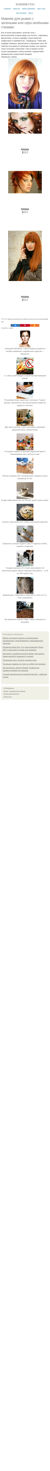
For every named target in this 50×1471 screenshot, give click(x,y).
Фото (30, 13)
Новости (16, 9)
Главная (7, 9)
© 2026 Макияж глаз (8, 688)
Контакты (5, 691)
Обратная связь (7, 696)
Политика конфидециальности (11, 694)
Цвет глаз (41, 9)
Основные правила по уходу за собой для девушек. (24, 664)
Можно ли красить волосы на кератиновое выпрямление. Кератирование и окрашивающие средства (23, 640)
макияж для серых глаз (29, 319)
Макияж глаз (25, 4)
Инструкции (21, 13)
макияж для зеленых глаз (15, 319)
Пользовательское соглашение (17, 691)
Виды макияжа (28, 9)
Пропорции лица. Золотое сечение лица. (20, 660)
